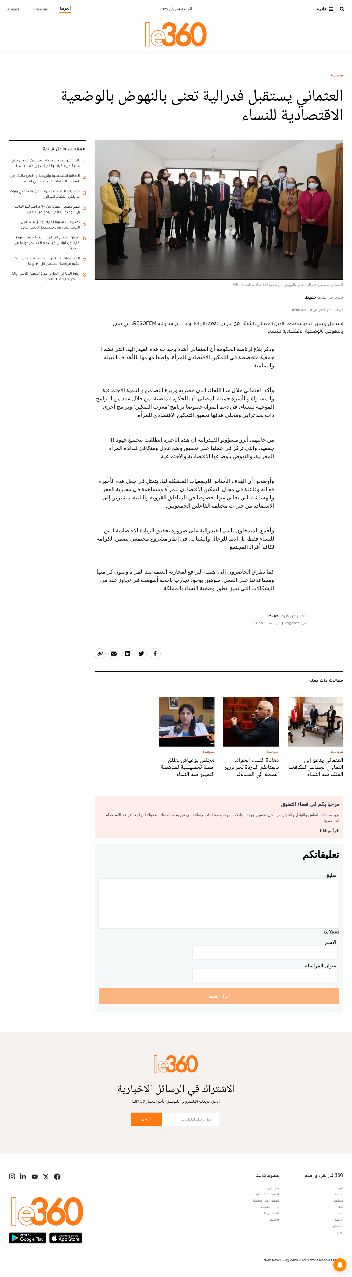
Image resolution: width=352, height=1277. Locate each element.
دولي (340, 1232)
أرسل (146, 1119)
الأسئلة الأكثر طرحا (266, 1194)
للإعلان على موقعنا (266, 1200)
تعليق (330, 875)
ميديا (339, 1213)
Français (40, 9)
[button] (339, 1265)
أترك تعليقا (219, 996)
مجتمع (338, 1200)
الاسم (330, 942)
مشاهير (338, 1226)
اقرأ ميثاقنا (329, 830)
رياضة (339, 1219)
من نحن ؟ (272, 1188)
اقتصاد (338, 1194)
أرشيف (274, 1219)
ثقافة (339, 1207)
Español (12, 9)
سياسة (337, 75)
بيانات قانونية (269, 1207)
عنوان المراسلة (320, 965)
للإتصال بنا (271, 1213)
